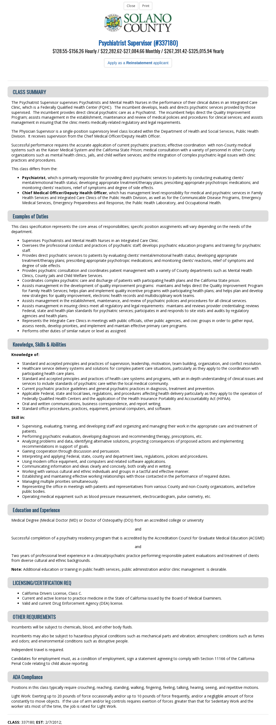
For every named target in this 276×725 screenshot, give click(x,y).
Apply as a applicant (138, 63)
